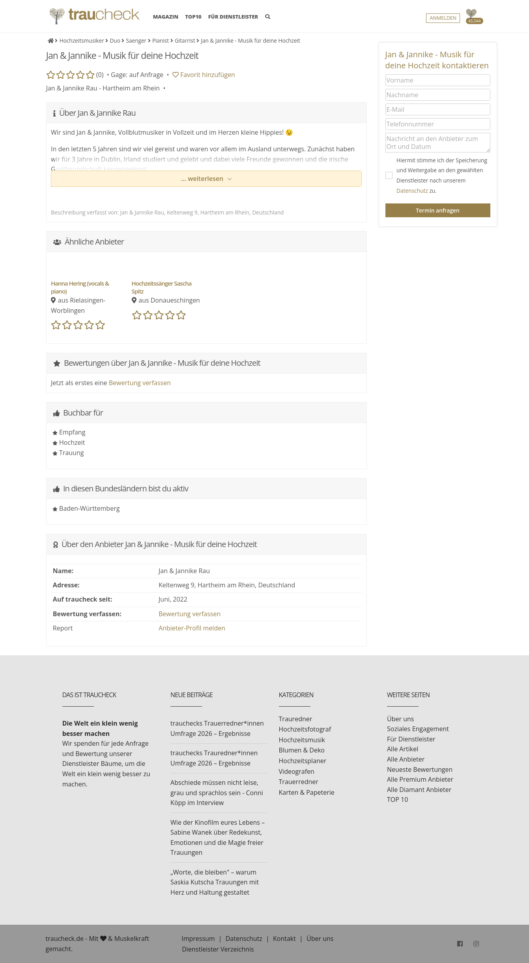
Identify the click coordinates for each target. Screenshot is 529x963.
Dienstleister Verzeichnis (218, 949)
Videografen (296, 771)
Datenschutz (412, 190)
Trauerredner (298, 781)
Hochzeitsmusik (302, 739)
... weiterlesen (203, 178)
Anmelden (443, 18)
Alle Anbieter (405, 759)
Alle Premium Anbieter (420, 779)
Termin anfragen (437, 210)
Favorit (203, 74)
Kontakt (284, 938)
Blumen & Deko (302, 750)
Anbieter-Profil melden (192, 628)
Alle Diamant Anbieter (419, 789)
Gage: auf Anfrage (137, 74)
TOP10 (193, 17)
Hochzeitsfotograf (305, 729)
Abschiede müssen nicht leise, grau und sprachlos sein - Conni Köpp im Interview (216, 792)
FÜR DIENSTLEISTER (233, 17)
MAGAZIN (165, 17)
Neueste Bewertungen (419, 769)
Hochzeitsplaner (303, 760)
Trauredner (295, 719)
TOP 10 (397, 799)
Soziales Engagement (418, 728)
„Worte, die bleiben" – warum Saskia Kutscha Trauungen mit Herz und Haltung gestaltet (214, 882)
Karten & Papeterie (307, 792)
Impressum (198, 938)
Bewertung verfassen (140, 382)
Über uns (400, 719)
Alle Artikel (402, 749)
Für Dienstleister (411, 739)
